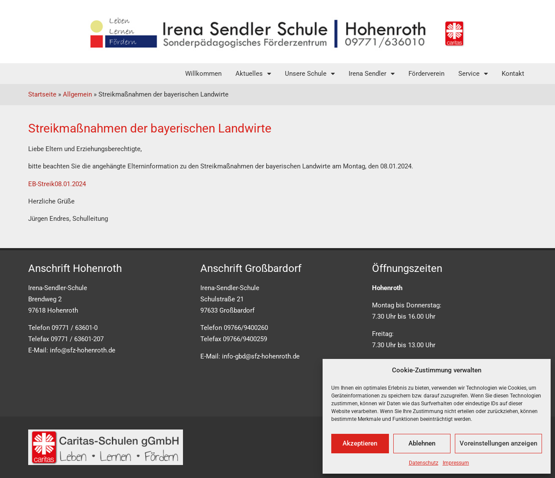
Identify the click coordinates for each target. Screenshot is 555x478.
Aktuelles (253, 73)
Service (473, 73)
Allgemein (77, 94)
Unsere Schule (310, 73)
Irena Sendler (372, 73)
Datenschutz (423, 463)
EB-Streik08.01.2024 (57, 184)
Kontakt (513, 74)
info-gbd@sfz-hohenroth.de (261, 356)
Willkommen (203, 74)
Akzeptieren (360, 443)
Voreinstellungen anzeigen (498, 443)
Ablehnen (421, 443)
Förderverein (426, 74)
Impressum (456, 463)
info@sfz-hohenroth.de (82, 350)
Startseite (42, 94)
